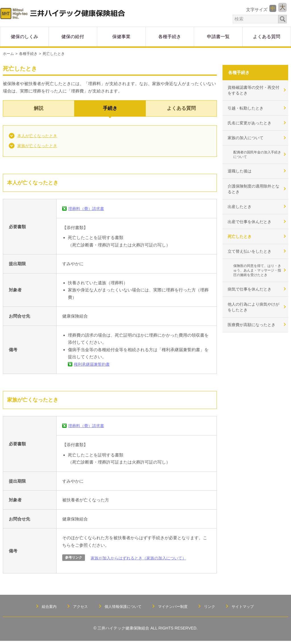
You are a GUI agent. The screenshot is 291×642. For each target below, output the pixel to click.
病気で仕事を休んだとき (251, 302)
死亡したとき (241, 245)
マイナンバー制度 (174, 607)
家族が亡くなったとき (38, 146)
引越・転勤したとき (247, 108)
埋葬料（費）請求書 (87, 209)
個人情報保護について (122, 607)
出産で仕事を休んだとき (251, 229)
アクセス (77, 607)
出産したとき (241, 213)
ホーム (8, 52)
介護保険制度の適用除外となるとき (253, 195)
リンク (213, 607)
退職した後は (241, 176)
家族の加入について (247, 140)
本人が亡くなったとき (38, 135)
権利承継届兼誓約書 (93, 365)
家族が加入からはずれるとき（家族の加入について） (142, 559)
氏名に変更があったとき (251, 124)
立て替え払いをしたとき (251, 261)
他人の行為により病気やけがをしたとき (253, 321)
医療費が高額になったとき (253, 340)
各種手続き (28, 52)
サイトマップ (247, 607)
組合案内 (45, 607)
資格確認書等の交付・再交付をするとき (253, 90)
